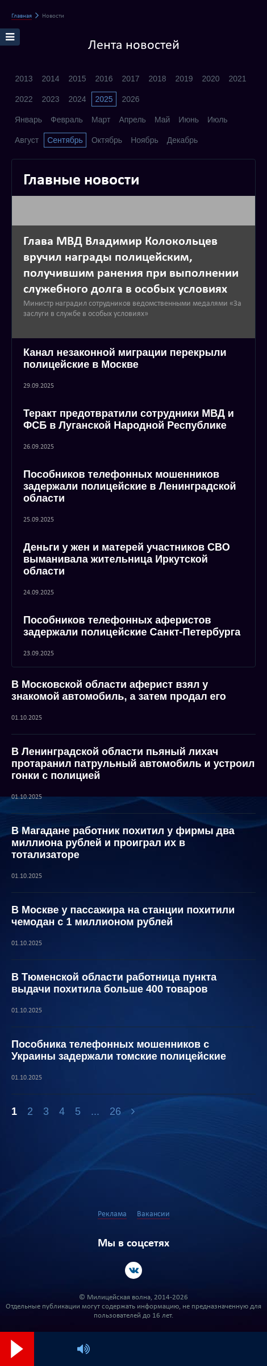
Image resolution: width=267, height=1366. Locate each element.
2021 (237, 78)
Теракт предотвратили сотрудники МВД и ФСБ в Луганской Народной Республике (128, 419)
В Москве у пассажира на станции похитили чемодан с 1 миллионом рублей (123, 916)
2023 (50, 99)
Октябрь (106, 140)
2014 (50, 78)
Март (101, 119)
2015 (77, 78)
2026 (130, 99)
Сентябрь (65, 140)
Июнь (188, 119)
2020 (210, 78)
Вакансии (153, 1214)
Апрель (132, 119)
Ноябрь (144, 140)
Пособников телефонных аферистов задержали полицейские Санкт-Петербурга (131, 626)
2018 (157, 78)
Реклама (112, 1214)
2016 (103, 78)
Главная (21, 16)
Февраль (67, 119)
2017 (130, 78)
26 (115, 1111)
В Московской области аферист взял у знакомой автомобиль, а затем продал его (118, 690)
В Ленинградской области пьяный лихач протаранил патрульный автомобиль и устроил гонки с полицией (133, 763)
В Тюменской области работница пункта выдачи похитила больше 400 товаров (113, 983)
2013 (23, 78)
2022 (23, 99)
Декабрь (182, 140)
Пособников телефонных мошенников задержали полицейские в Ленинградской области (129, 486)
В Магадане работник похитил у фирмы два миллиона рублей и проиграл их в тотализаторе (123, 842)
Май (162, 119)
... (95, 1111)
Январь (28, 119)
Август (27, 140)
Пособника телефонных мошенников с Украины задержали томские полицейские (118, 1050)
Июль (217, 119)
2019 (184, 78)
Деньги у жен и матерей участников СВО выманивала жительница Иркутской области (126, 559)
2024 (77, 99)
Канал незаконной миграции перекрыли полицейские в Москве (125, 358)
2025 (103, 99)
